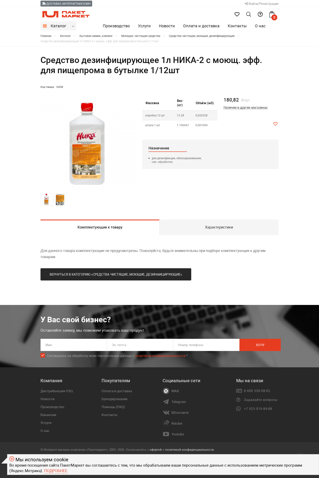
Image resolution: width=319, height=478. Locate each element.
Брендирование (115, 398)
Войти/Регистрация (262, 4)
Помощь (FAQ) (113, 406)
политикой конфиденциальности (160, 355)
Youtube (178, 434)
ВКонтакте (180, 412)
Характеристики (219, 227)
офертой (156, 449)
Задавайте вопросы (260, 400)
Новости (167, 26)
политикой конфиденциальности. (190, 449)
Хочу (260, 345)
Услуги (144, 26)
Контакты (237, 26)
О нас (260, 26)
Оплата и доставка (201, 26)
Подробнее (55, 470)
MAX (175, 391)
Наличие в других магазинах (246, 107)
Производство (116, 26)
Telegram (179, 402)
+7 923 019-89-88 (258, 409)
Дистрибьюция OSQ (56, 391)
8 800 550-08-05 (257, 391)
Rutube (177, 423)
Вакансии (48, 414)
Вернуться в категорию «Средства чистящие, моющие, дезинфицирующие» (116, 274)
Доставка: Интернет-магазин (66, 4)
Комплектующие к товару (100, 227)
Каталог (58, 26)
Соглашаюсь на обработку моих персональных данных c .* (117, 355)
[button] (132, 143)
